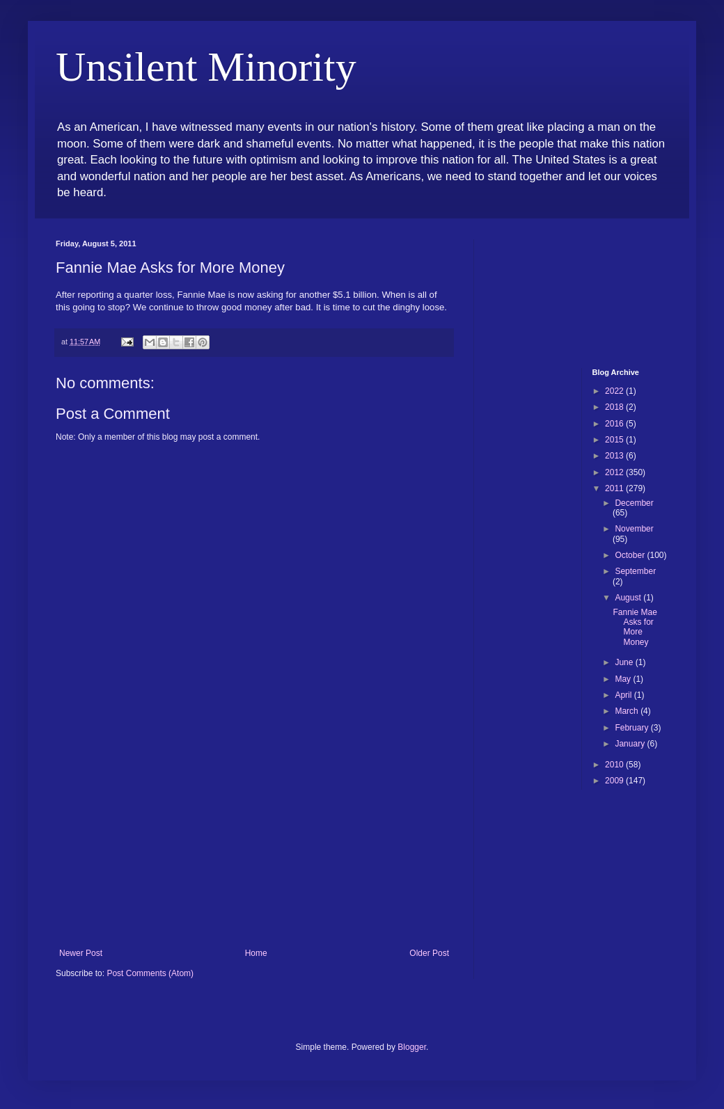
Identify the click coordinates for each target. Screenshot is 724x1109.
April (624, 695)
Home (256, 953)
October (631, 555)
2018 (615, 407)
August (629, 598)
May (624, 679)
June (625, 662)
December (634, 503)
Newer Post (80, 953)
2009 (615, 780)
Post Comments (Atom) (150, 973)
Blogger (412, 1047)
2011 (615, 488)
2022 (615, 391)
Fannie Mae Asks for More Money (634, 627)
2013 (615, 456)
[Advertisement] (254, 844)
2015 (615, 440)
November (634, 529)
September (635, 571)
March (627, 711)
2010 (615, 764)
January (631, 744)
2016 (615, 424)
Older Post (429, 953)
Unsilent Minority (206, 67)
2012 (615, 472)
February (632, 728)
